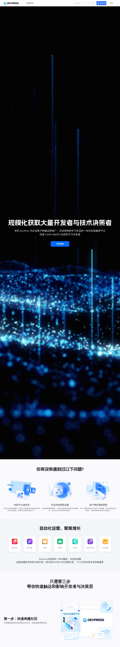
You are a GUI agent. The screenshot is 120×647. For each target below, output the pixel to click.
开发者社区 (30, 3)
